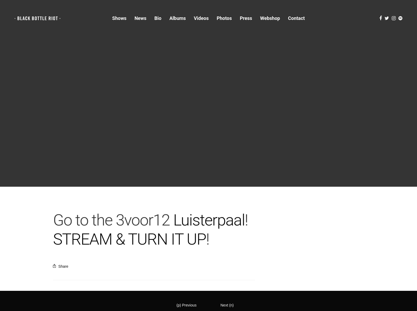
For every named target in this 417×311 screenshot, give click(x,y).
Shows (119, 18)
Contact (296, 18)
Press (246, 18)
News (141, 18)
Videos (201, 18)
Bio (158, 18)
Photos (224, 18)
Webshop (270, 18)
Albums (177, 18)
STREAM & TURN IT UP (129, 239)
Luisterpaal (209, 220)
